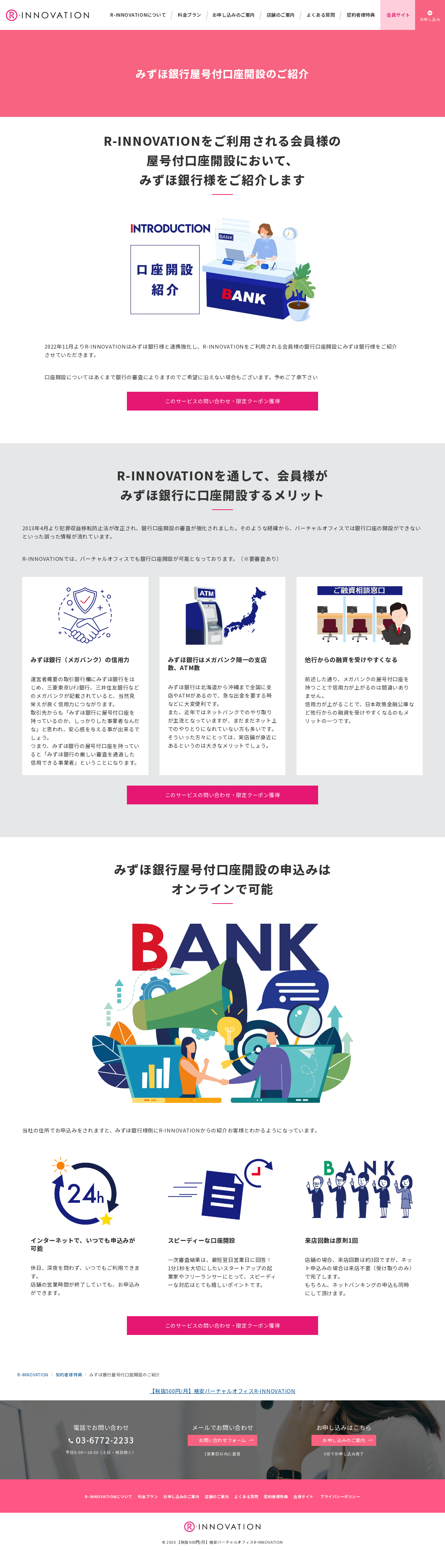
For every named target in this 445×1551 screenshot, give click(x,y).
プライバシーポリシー (340, 1496)
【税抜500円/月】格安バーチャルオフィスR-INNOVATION (222, 1390)
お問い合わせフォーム (226, 1440)
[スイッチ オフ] (430, 15)
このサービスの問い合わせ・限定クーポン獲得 (222, 401)
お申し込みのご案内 (348, 1440)
